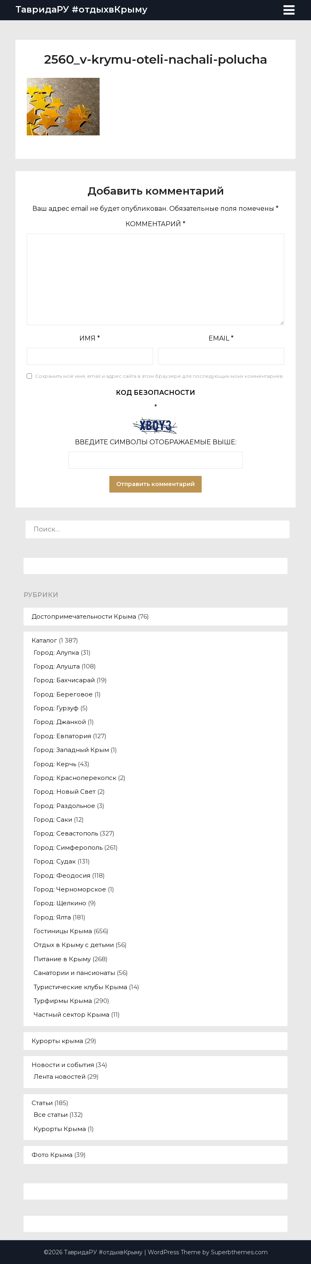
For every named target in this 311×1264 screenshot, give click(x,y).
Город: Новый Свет (65, 791)
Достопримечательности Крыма (84, 616)
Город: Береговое (63, 694)
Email (221, 338)
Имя (89, 338)
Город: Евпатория (62, 736)
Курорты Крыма (60, 1129)
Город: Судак (55, 861)
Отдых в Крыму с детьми (74, 945)
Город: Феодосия (62, 875)
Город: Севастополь (66, 833)
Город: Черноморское (70, 889)
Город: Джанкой (60, 722)
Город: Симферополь (68, 847)
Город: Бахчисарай (64, 680)
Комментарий (155, 224)
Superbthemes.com (239, 1252)
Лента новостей (59, 1076)
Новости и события (63, 1065)
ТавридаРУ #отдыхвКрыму (81, 9)
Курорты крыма (57, 1041)
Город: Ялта (52, 917)
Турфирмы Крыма (63, 1001)
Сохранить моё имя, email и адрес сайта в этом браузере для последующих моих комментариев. (159, 376)
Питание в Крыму (62, 959)
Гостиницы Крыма (63, 931)
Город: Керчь (55, 764)
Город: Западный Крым (71, 750)
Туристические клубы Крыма (80, 987)
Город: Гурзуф (56, 708)
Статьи (42, 1103)
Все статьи (51, 1114)
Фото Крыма (52, 1155)
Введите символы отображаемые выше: (155, 442)
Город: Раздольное (64, 806)
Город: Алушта (57, 666)
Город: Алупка (56, 652)
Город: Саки (53, 819)
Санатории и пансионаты (74, 973)
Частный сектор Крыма (71, 1014)
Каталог (44, 640)
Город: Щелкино (60, 903)
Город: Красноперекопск (75, 778)
